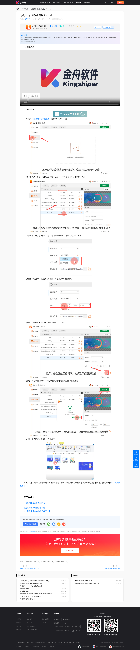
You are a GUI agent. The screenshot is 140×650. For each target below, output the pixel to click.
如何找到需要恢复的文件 (27, 599)
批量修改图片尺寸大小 (32, 561)
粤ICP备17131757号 (54, 642)
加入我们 (18, 630)
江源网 (44, 622)
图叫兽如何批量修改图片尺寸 (83, 581)
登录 (112, 2)
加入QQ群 (76, 627)
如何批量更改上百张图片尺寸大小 (37, 511)
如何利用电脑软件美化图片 (34, 503)
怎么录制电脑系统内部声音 (112, 568)
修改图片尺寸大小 (47, 561)
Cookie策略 (36, 646)
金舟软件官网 (45, 619)
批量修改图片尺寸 (62, 561)
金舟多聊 (29, 622)
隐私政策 (27, 646)
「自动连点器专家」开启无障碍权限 (30, 596)
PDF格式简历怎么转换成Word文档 (29, 568)
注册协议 (18, 646)
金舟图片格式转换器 (41, 119)
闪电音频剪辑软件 (32, 630)
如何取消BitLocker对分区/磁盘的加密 (30, 586)
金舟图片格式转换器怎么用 (34, 508)
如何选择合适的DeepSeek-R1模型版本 (30, 583)
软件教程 (25, 9)
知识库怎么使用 (24, 591)
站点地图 (44, 646)
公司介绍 (18, 619)
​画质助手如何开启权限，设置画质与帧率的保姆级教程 (35, 593)
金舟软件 (25, 19)
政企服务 (87, 2)
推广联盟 (18, 626)
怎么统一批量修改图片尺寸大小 (41, 9)
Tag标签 (52, 646)
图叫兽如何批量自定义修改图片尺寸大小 (86, 583)
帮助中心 (78, 2)
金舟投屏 (29, 619)
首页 (17, 9)
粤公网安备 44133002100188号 (70, 642)
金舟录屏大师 (31, 626)
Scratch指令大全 (24, 588)
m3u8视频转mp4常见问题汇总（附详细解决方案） (34, 581)
